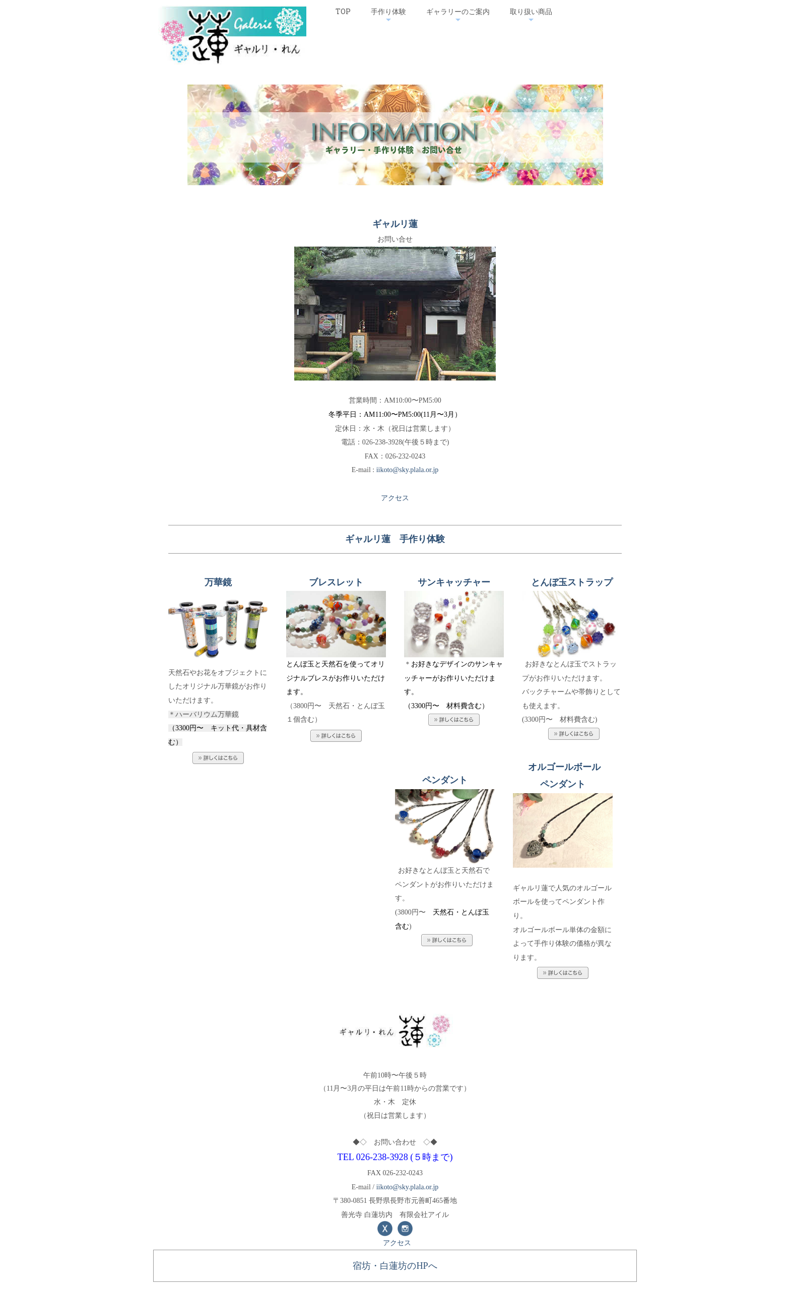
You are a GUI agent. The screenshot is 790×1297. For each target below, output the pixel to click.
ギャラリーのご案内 (458, 11)
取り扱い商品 (531, 11)
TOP (343, 11)
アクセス (395, 498)
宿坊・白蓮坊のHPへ (395, 1266)
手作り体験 (388, 11)
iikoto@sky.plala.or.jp (407, 470)
